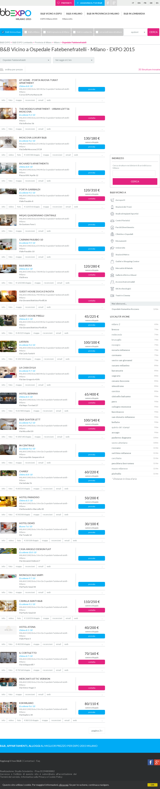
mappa (19, 100)
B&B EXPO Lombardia (22, 42)
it (133, 3)
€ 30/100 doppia (31, 540)
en (139, 3)
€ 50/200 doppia (23, 514)
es (157, 3)
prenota (91, 89)
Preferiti (66, 3)
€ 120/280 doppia (23, 283)
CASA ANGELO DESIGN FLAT (35, 549)
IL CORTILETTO (28, 652)
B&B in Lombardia (134, 13)
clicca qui (63, 784)
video (11, 155)
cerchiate (117, 458)
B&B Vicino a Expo (51, 13)
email (40, 100)
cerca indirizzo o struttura (110, 32)
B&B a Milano (74, 13)
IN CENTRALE (26, 445)
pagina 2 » (97, 730)
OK (152, 784)
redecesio (117, 334)
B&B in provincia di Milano (103, 13)
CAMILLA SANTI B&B (30, 601)
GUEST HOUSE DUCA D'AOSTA (36, 291)
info (3, 100)
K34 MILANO (26, 703)
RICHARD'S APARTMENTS (33, 163)
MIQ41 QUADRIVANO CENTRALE (37, 215)
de (151, 3)
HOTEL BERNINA (28, 393)
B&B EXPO (5, 42)
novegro (116, 344)
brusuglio (116, 339)
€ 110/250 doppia (32, 618)
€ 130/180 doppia (32, 155)
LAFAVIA (24, 341)
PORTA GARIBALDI (29, 189)
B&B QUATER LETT (29, 419)
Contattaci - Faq (31, 760)
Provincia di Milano (43, 42)
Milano (57, 42)
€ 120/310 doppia (32, 206)
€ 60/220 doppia (23, 488)
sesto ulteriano (120, 442)
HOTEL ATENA (27, 626)
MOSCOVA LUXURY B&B (32, 137)
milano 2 (116, 324)
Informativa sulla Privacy (33, 776)
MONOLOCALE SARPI (31, 575)
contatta (91, 118)
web (48, 100)
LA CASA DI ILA (27, 367)
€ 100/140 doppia (23, 436)
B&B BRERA (25, 265)
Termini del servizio (10, 776)
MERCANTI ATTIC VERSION (34, 678)
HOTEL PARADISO (29, 497)
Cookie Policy (55, 776)
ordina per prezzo (14, 69)
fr (145, 3)
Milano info (67, 19)
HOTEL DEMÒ (27, 523)
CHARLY (23, 471)
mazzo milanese (120, 468)
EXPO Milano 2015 (48, 19)
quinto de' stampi (121, 427)
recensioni (30, 100)
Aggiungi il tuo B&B (91, 3)
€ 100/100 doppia (23, 359)
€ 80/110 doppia (31, 720)
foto (10, 100)
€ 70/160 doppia (23, 670)
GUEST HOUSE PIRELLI (31, 315)
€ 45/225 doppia (23, 333)
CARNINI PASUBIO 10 (31, 239)
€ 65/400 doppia (23, 411)
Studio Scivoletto (24, 771)
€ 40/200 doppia (23, 644)
